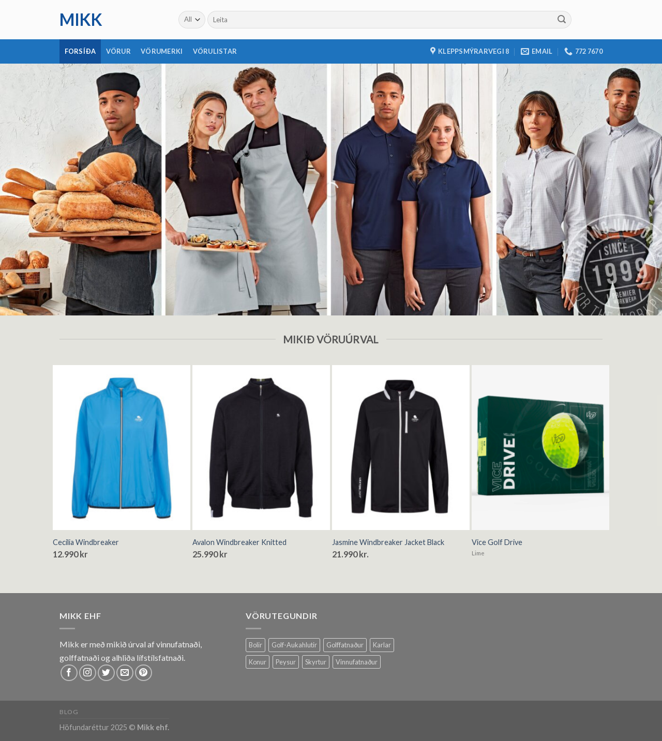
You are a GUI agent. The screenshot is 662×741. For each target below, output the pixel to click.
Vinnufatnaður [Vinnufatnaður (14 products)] (357, 662)
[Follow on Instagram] (87, 673)
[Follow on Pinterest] (143, 673)
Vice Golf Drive (497, 542)
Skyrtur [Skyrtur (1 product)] (315, 662)
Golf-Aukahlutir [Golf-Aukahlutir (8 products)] (294, 645)
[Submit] (561, 19)
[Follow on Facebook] (69, 673)
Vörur (118, 51)
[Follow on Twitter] (106, 673)
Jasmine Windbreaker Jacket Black (388, 542)
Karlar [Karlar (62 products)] (382, 645)
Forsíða (80, 51)
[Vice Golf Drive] (540, 447)
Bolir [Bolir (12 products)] (255, 645)
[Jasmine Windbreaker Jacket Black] (401, 447)
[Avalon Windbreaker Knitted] (261, 447)
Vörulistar (215, 51)
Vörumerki (162, 51)
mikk (80, 19)
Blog (68, 712)
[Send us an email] (124, 673)
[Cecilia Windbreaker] (121, 447)
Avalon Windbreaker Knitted (239, 542)
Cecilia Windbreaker (86, 542)
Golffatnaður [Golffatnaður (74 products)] (345, 645)
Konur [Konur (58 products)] (257, 662)
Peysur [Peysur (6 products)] (286, 662)
